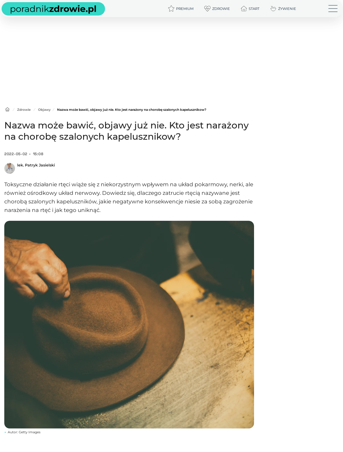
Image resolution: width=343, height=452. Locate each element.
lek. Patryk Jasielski (36, 165)
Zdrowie (24, 110)
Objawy (44, 110)
